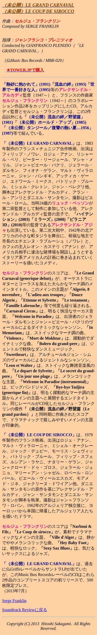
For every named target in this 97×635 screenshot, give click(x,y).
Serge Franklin (14, 600)
